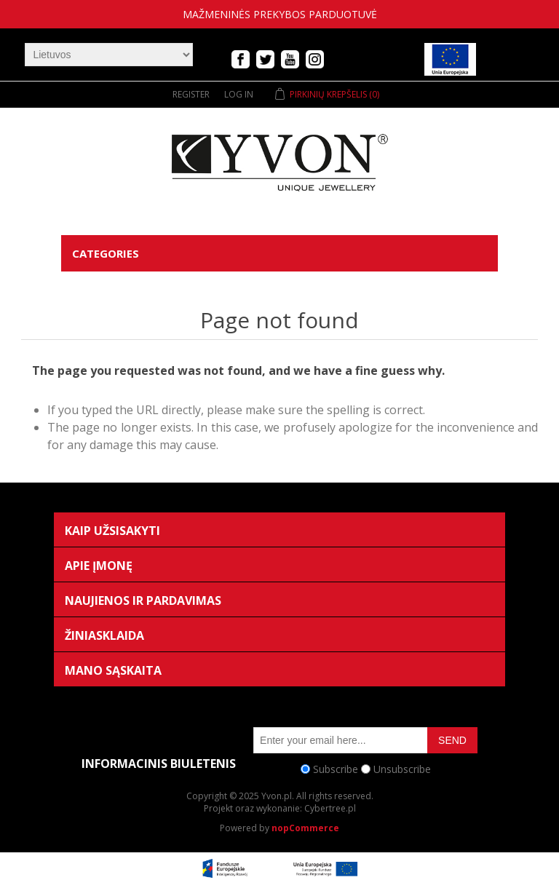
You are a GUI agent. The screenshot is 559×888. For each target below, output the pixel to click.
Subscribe (335, 769)
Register (191, 94)
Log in (238, 94)
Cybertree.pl (330, 808)
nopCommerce (305, 828)
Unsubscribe (402, 769)
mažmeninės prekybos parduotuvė (280, 14)
